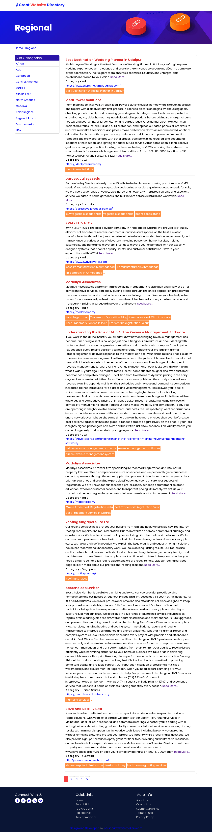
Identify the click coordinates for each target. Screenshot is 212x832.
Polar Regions (24, 112)
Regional (30, 48)
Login (180, 5)
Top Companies (86, 817)
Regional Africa (25, 118)
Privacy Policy (145, 817)
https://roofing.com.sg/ (80, 573)
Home (114, 5)
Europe (20, 88)
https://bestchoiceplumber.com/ (87, 694)
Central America (27, 82)
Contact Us (150, 5)
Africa (20, 64)
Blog (192, 5)
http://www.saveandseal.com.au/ (87, 760)
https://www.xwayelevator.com (86, 262)
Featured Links (85, 809)
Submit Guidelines (147, 809)
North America (25, 100)
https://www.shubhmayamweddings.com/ (93, 86)
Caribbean (23, 76)
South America (25, 124)
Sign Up (167, 5)
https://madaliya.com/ (80, 312)
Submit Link (130, 5)
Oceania (21, 106)
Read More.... (118, 77)
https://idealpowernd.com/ (83, 164)
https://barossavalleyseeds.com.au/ (89, 209)
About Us (142, 800)
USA (18, 130)
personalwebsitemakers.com (123, 828)
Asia (18, 69)
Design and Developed (84, 828)
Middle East (23, 94)
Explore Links (83, 813)
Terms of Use (144, 813)
